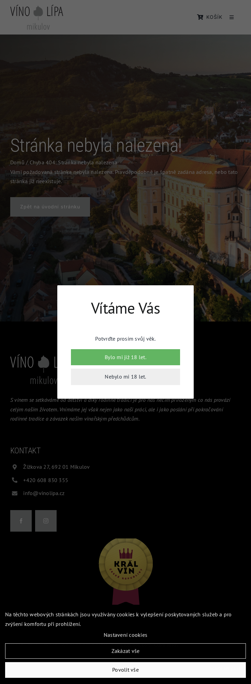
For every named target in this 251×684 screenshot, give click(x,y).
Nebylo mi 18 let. (125, 376)
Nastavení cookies (125, 636)
